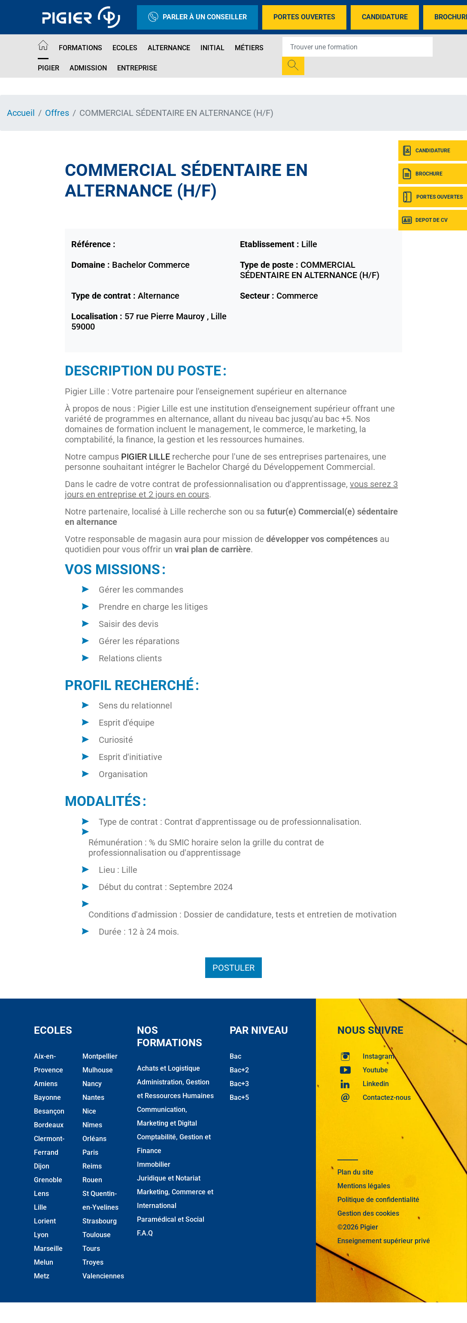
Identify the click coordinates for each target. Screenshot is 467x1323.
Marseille (48, 1248)
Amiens (46, 1084)
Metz (41, 1276)
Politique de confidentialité (378, 1200)
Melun (43, 1262)
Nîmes (92, 1125)
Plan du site (355, 1172)
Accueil (21, 113)
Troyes (92, 1262)
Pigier (48, 68)
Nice (89, 1111)
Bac (235, 1056)
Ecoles (124, 48)
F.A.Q (145, 1233)
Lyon (41, 1235)
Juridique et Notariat (168, 1178)
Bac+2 (239, 1070)
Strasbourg (99, 1221)
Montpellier (100, 1056)
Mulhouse (97, 1070)
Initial (212, 48)
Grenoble (48, 1180)
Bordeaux (49, 1125)
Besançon (49, 1111)
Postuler (233, 968)
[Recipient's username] (357, 47)
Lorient (45, 1221)
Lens (41, 1194)
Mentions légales (363, 1186)
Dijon (41, 1166)
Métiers (249, 48)
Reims (92, 1166)
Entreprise (137, 68)
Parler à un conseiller (197, 17)
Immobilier (153, 1164)
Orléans (94, 1139)
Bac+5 (239, 1097)
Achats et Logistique (168, 1068)
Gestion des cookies (368, 1213)
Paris (90, 1152)
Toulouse (96, 1235)
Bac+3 (239, 1084)
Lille (40, 1207)
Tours (91, 1248)
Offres (57, 113)
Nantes (93, 1097)
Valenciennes (103, 1276)
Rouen (92, 1180)
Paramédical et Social (170, 1219)
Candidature (385, 17)
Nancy (92, 1084)
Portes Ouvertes (304, 17)
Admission (88, 68)
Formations (80, 48)
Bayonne (47, 1097)
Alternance (169, 48)
